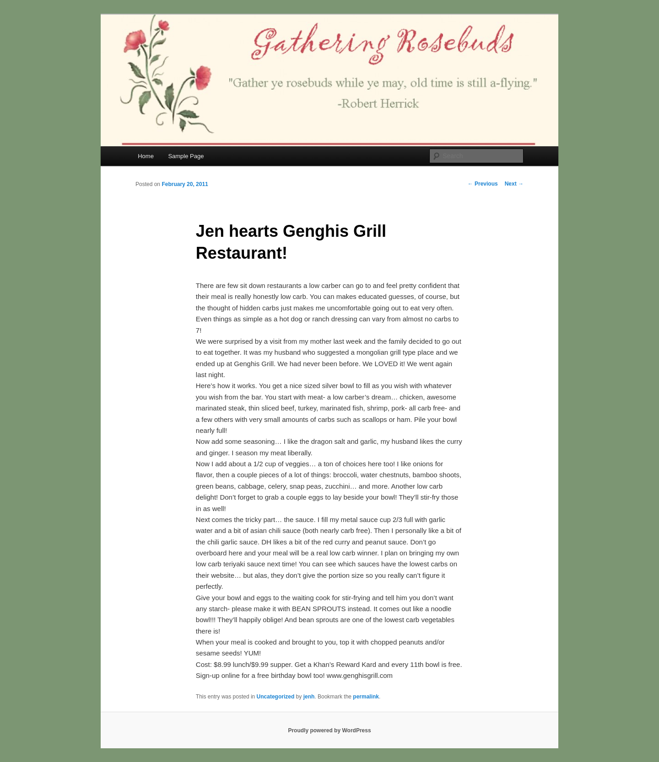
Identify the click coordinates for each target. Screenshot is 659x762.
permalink (366, 696)
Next (514, 184)
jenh (309, 696)
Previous (483, 184)
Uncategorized (276, 696)
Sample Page (186, 156)
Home (146, 156)
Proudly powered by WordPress (329, 730)
